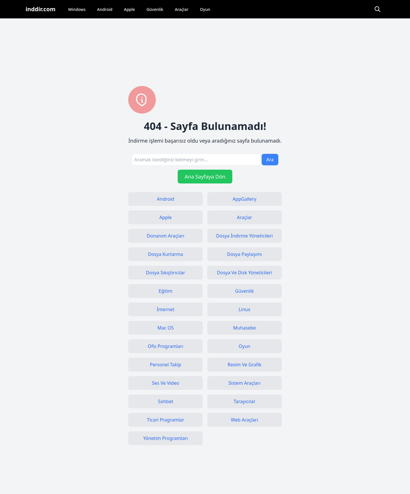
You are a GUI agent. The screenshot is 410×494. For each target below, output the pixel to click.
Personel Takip (165, 364)
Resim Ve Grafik (244, 364)
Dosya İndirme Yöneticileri (244, 236)
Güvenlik (154, 9)
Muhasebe (244, 328)
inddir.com (40, 9)
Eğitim (166, 291)
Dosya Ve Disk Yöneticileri (244, 272)
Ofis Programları (165, 346)
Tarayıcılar (244, 401)
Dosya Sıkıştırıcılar (165, 272)
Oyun (205, 9)
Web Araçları (244, 420)
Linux (244, 309)
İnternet (165, 309)
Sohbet (165, 401)
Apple (129, 9)
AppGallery (244, 199)
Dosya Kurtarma (165, 254)
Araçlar (181, 9)
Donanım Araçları (165, 236)
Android (104, 9)
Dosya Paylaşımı (244, 254)
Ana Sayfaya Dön (205, 176)
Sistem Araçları (245, 383)
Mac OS (165, 328)
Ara (270, 159)
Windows (77, 9)
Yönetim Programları (165, 438)
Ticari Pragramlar (165, 420)
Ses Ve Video (165, 383)
